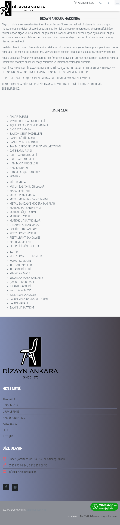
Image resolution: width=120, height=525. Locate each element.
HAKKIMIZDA (10, 405)
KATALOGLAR (10, 424)
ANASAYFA (9, 399)
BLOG (6, 430)
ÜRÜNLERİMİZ (11, 411)
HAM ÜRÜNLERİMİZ (14, 417)
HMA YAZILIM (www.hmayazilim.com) (97, 516)
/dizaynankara (84, 2)
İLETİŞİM (8, 436)
